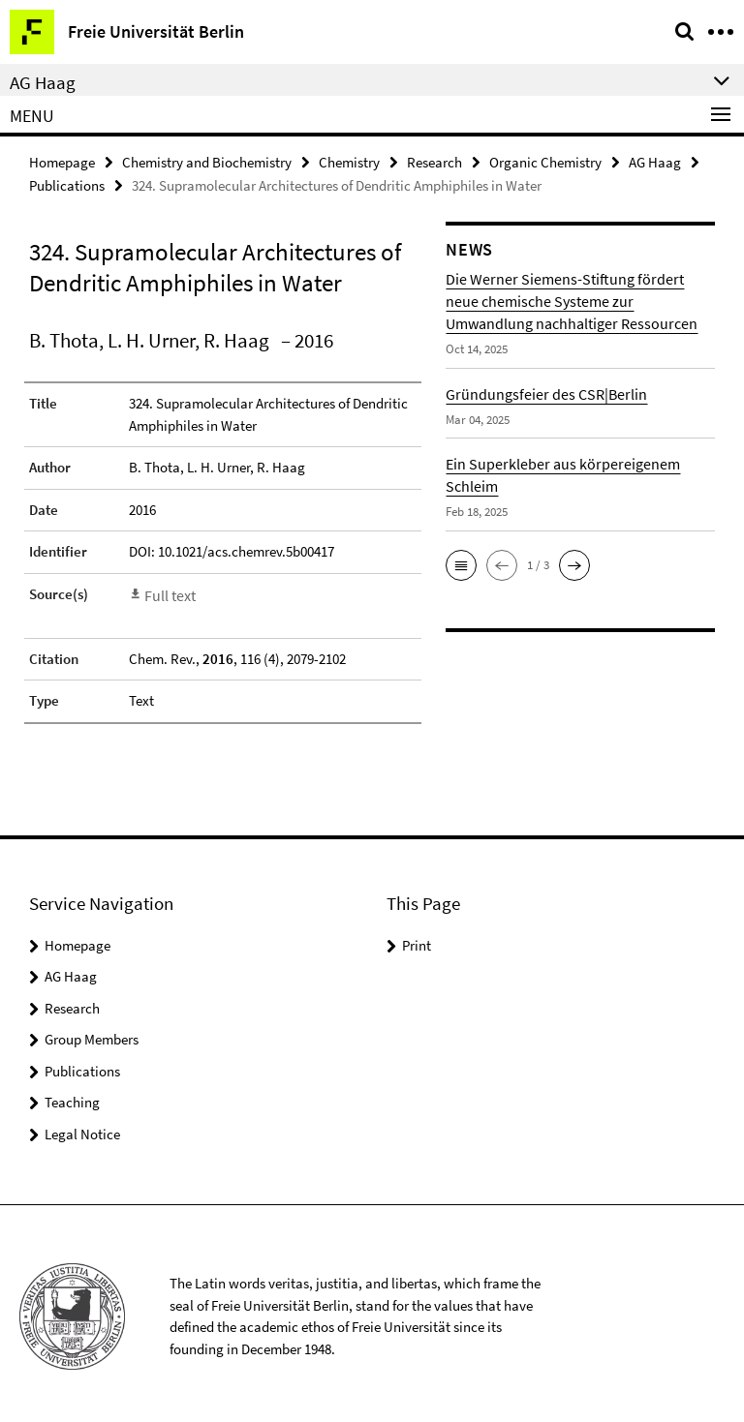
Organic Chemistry (545, 161)
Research (434, 161)
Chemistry (349, 161)
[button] (461, 562)
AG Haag (655, 161)
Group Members (92, 1034)
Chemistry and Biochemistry (207, 161)
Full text (168, 591)
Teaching (72, 1097)
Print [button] (416, 939)
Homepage (62, 161)
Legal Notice (82, 1128)
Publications (67, 183)
